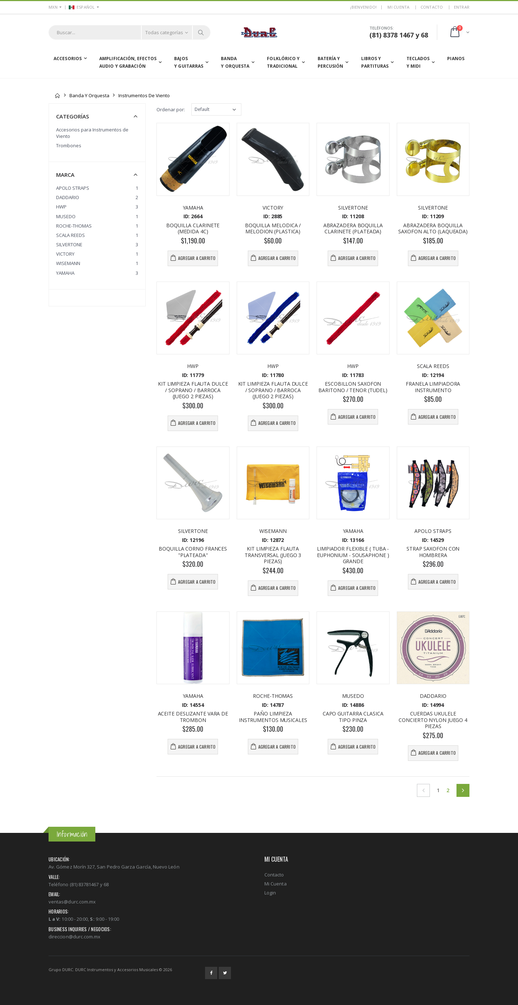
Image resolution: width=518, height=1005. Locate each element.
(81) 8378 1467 (391, 35)
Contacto (432, 7)
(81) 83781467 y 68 (89, 884)
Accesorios (68, 58)
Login (270, 892)
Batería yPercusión (331, 62)
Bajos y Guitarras (188, 62)
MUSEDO (66, 216)
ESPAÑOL (82, 7)
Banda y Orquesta (235, 62)
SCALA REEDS (70, 235)
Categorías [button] (72, 116)
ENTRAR (462, 7)
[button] (459, 32)
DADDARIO (67, 197)
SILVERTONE (69, 244)
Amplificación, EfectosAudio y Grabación (127, 62)
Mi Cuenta (275, 883)
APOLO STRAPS (72, 188)
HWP (61, 206)
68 (424, 35)
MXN (53, 7)
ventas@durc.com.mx (72, 901)
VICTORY (65, 254)
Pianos (455, 58)
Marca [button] (65, 174)
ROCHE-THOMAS (74, 226)
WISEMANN (68, 263)
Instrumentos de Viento (144, 95)
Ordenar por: (170, 109)
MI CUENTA (398, 7)
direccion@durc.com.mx (74, 936)
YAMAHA (65, 273)
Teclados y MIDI (418, 62)
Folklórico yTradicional (283, 62)
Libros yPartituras (375, 62)
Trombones (68, 145)
